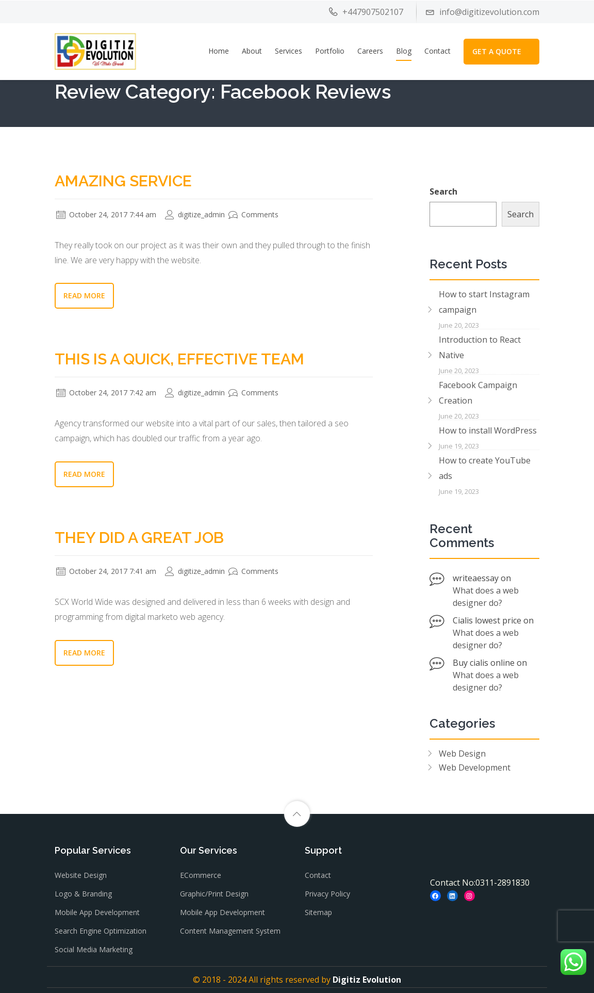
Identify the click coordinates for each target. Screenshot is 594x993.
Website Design (81, 875)
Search (443, 191)
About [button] (252, 51)
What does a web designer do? (486, 596)
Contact (437, 51)
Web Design (462, 753)
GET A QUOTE (501, 51)
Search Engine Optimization (100, 931)
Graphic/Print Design (214, 894)
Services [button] (288, 51)
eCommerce (200, 875)
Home (218, 51)
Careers (370, 51)
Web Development (474, 767)
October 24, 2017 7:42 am (106, 392)
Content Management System (230, 931)
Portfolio (329, 51)
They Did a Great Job (139, 537)
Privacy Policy (327, 894)
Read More (84, 295)
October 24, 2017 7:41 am (106, 571)
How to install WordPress (488, 430)
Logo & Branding (83, 894)
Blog (403, 51)
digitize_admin (195, 214)
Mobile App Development (97, 912)
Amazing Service (123, 181)
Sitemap (318, 912)
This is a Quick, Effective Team (179, 359)
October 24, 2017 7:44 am (106, 214)
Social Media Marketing (94, 949)
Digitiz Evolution (367, 979)
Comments (253, 214)
